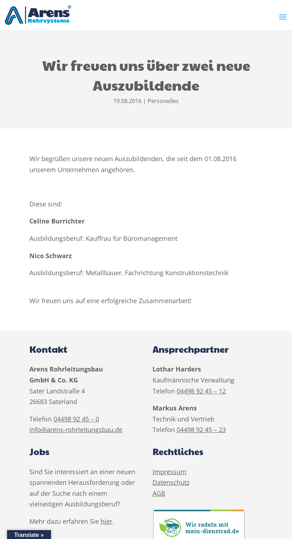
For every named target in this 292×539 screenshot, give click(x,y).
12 (222, 391)
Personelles (163, 101)
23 (222, 429)
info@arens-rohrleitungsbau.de (75, 429)
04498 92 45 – (198, 391)
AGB (159, 493)
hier (106, 521)
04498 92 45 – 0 (76, 419)
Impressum (170, 471)
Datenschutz (171, 482)
